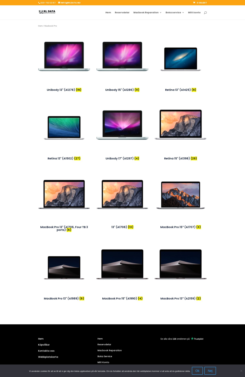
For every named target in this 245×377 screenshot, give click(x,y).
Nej (210, 370)
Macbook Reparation (146, 12)
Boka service (173, 12)
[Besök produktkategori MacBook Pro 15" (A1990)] (122, 267)
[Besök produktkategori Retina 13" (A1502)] (64, 127)
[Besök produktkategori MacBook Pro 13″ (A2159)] (181, 267)
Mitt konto (194, 12)
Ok (197, 370)
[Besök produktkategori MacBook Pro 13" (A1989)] (64, 267)
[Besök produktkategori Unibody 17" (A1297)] (122, 127)
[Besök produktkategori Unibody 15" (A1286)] (122, 58)
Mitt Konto (103, 362)
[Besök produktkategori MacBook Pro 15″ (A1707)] (181, 195)
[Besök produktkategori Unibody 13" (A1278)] (64, 58)
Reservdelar (122, 12)
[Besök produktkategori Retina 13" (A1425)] (181, 58)
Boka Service (105, 356)
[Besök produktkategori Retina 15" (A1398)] (181, 127)
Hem (108, 12)
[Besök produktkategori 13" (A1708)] (122, 195)
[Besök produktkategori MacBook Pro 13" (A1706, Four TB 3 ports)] (64, 195)
